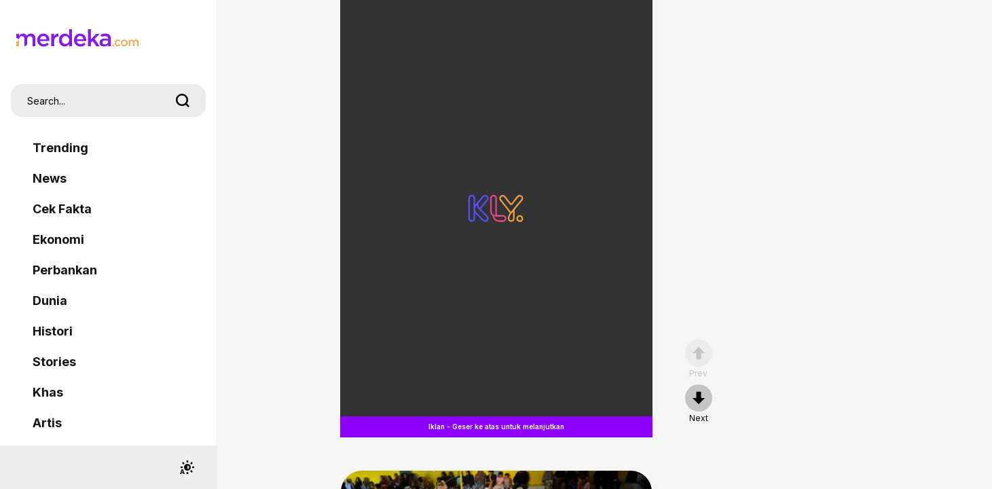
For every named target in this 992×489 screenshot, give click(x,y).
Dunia (50, 300)
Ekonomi (58, 239)
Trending (60, 148)
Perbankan (65, 270)
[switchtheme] (186, 467)
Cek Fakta (62, 209)
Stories (54, 362)
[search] (183, 100)
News (50, 178)
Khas (48, 392)
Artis (47, 423)
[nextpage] (698, 404)
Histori (53, 331)
